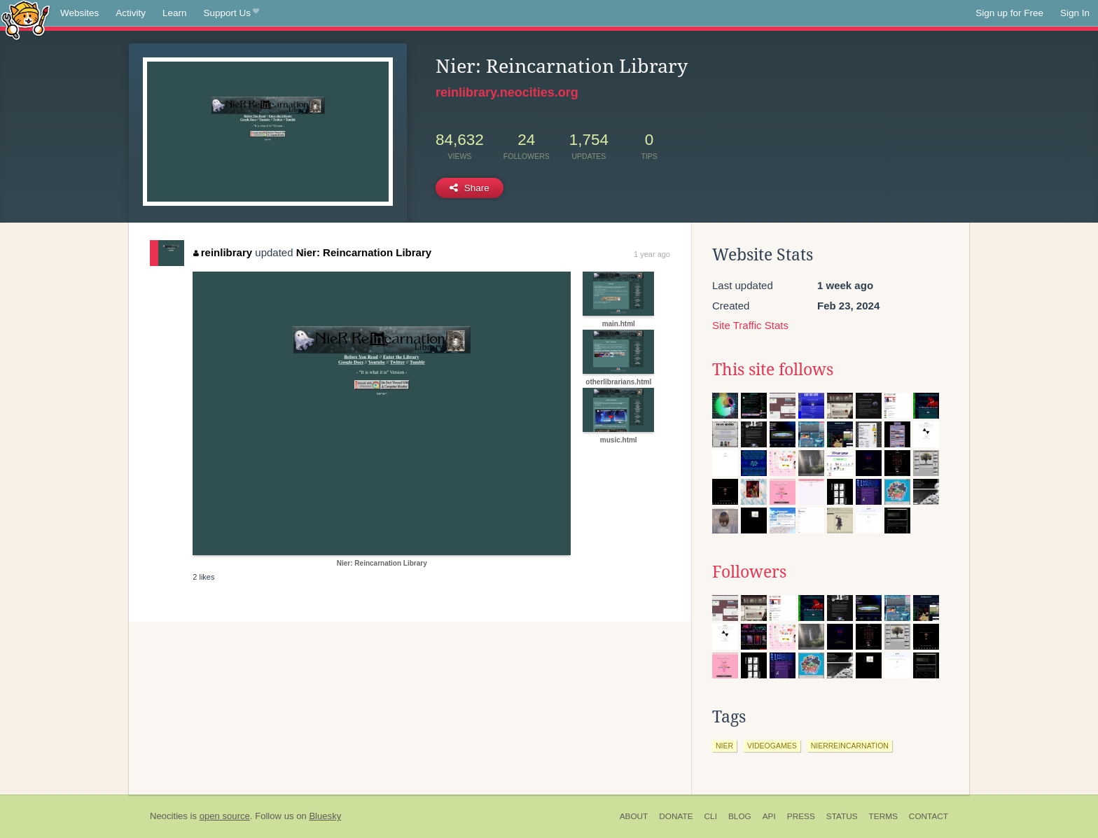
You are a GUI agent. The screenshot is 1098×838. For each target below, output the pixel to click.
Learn (174, 13)
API (769, 816)
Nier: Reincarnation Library (363, 252)
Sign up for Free (1009, 13)
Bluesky (325, 816)
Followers (749, 572)
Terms (883, 816)
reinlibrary (222, 252)
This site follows (772, 370)
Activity (131, 13)
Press (801, 816)
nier (724, 745)
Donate (676, 816)
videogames (772, 745)
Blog (739, 816)
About (634, 816)
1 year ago (652, 254)
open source (225, 816)
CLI (710, 816)
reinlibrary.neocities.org (507, 92)
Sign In (1075, 13)
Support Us (231, 13)
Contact (928, 816)
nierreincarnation (850, 745)
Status (842, 816)
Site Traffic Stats (750, 325)
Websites (79, 13)
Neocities (169, 816)
